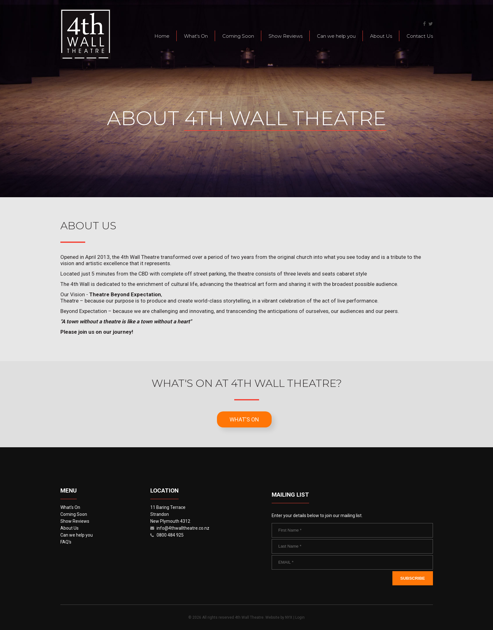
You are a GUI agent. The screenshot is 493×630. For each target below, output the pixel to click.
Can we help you (336, 36)
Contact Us (420, 36)
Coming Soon (238, 36)
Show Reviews (285, 36)
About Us (381, 36)
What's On (196, 36)
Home (161, 36)
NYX (288, 617)
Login (300, 617)
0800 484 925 (170, 535)
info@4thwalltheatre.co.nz (183, 528)
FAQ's (65, 541)
